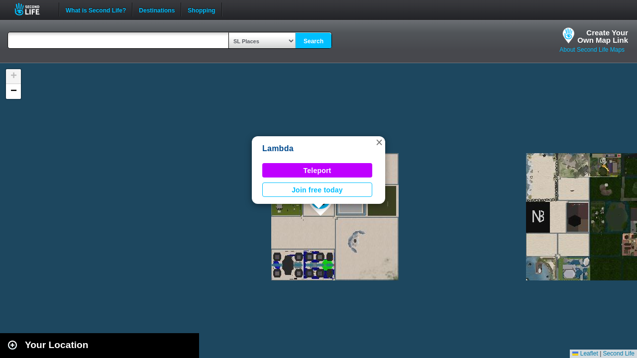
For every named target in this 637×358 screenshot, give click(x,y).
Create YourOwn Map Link (602, 36)
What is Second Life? (96, 9)
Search (313, 41)
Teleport (317, 171)
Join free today (317, 190)
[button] (379, 142)
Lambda (278, 148)
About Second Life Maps (592, 49)
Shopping (201, 9)
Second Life (32, 9)
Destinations (157, 9)
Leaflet (585, 353)
